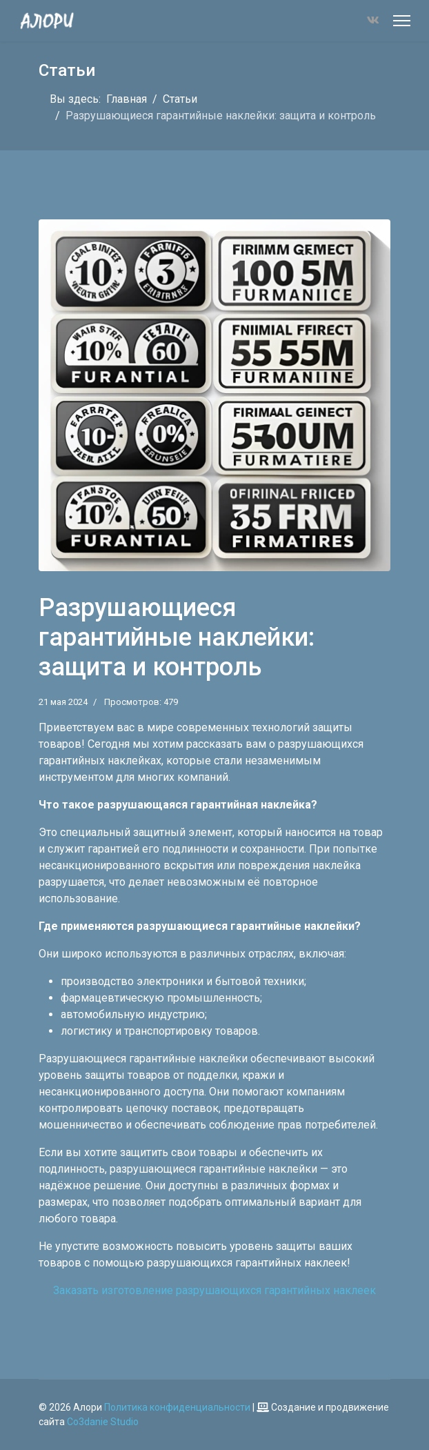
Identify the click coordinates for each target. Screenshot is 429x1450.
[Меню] (401, 20)
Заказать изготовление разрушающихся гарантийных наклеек (214, 1290)
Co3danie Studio (103, 1421)
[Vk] (373, 20)
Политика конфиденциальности (177, 1407)
